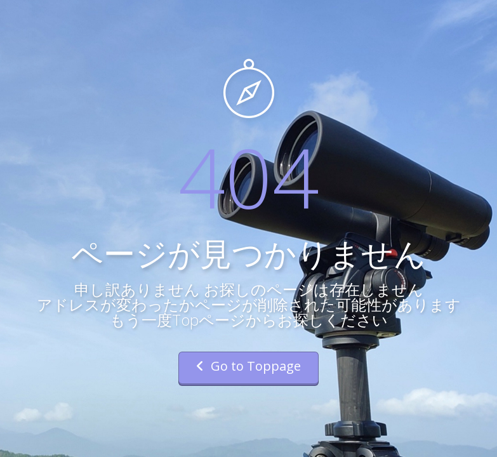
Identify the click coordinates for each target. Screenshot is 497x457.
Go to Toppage (248, 365)
